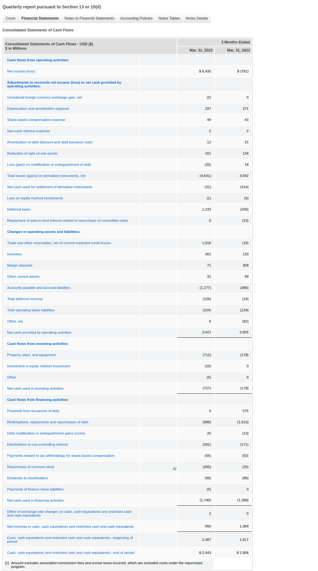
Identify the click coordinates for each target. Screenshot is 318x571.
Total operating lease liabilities (31, 310)
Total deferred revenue (25, 299)
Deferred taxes (18, 209)
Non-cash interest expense (28, 131)
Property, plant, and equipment (31, 355)
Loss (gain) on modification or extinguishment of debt (49, 164)
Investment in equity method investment (38, 366)
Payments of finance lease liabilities (35, 489)
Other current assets (23, 276)
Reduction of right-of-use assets (32, 153)
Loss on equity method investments (35, 198)
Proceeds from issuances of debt (33, 411)
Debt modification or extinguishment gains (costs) (46, 433)
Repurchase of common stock (30, 467)
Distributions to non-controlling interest (37, 444)
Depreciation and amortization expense (38, 108)
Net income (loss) (21, 71)
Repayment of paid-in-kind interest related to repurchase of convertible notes (67, 220)
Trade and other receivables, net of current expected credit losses (59, 243)
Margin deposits (19, 265)
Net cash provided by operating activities (39, 332)
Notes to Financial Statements (89, 18)
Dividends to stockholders (27, 478)
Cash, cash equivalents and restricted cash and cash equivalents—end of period (70, 553)
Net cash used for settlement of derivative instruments (49, 187)
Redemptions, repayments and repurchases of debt (47, 422)
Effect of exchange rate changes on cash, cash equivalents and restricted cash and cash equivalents (69, 513)
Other (11, 377)
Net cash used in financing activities (35, 500)
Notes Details (197, 18)
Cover (11, 18)
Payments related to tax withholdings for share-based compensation (61, 455)
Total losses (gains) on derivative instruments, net (46, 176)
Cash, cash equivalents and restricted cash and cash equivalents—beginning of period (70, 539)
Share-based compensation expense (36, 120)
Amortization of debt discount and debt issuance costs (50, 142)
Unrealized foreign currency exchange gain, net (44, 97)
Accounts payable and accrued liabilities (38, 288)
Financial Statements (40, 18)
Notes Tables (169, 18)
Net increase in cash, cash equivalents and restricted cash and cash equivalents (70, 526)
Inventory (14, 254)
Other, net (15, 321)
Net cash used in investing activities (35, 388)
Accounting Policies (136, 18)
